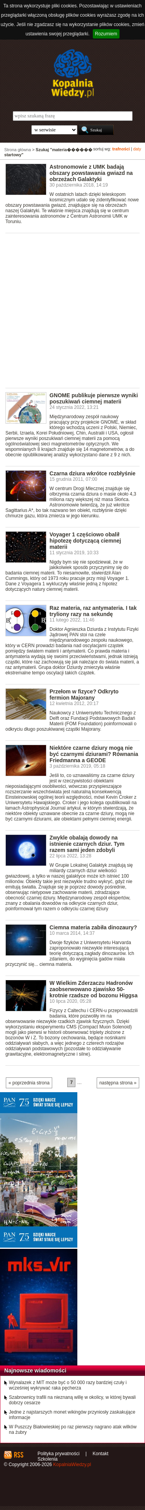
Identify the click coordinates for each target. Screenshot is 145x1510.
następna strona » (117, 1083)
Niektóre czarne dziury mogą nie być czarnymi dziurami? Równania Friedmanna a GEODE (93, 754)
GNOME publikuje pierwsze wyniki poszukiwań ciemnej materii (93, 398)
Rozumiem (106, 34)
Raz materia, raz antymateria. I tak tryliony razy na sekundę (92, 611)
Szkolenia (48, 1459)
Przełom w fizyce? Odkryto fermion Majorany (84, 694)
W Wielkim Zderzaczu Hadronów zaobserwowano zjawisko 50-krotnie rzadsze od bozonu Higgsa (93, 989)
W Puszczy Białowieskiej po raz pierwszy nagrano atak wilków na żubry (72, 1429)
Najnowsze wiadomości (35, 1370)
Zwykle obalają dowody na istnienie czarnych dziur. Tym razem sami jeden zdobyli (87, 843)
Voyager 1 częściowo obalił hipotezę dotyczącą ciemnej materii (85, 540)
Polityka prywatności (59, 1453)
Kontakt (101, 1453)
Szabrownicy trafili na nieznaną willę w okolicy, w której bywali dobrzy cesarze (72, 1400)
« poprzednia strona (29, 1083)
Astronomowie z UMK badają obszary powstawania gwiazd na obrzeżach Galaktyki (91, 173)
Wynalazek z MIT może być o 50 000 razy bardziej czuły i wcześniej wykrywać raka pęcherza (67, 1385)
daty (137, 149)
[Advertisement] (72, 310)
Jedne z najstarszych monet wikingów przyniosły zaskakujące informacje (72, 1414)
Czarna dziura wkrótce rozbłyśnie (92, 473)
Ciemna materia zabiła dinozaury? (93, 927)
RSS (18, 1455)
